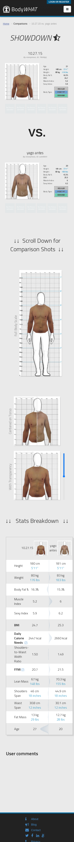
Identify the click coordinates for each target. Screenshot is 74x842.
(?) (25, 642)
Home (6, 23)
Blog (34, 824)
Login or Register (59, 2)
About (34, 819)
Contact (36, 830)
